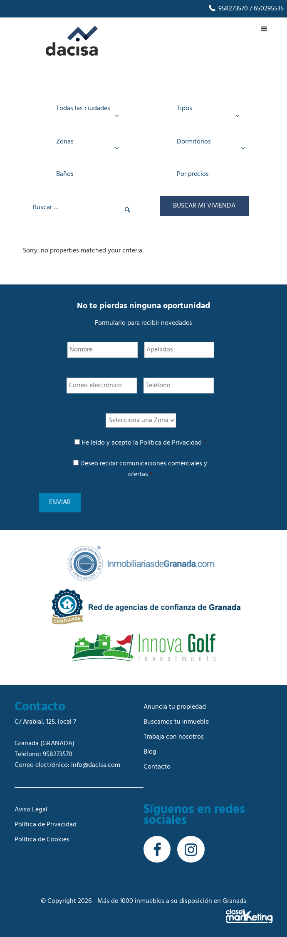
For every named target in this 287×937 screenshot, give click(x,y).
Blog (150, 749)
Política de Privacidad (171, 446)
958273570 (228, 8)
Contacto (157, 764)
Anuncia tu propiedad (175, 704)
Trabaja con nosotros (174, 734)
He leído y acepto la (144, 446)
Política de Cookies (42, 836)
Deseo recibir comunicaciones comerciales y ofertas (143, 472)
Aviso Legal (31, 806)
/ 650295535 (266, 8)
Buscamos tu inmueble (176, 719)
